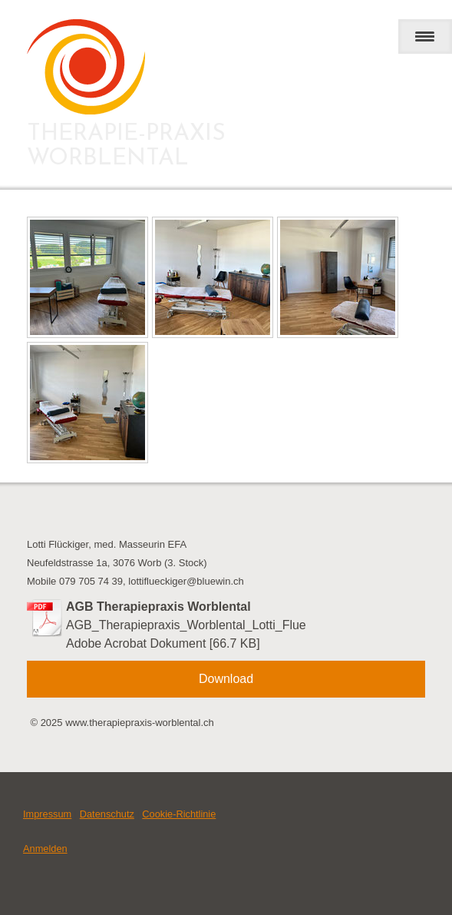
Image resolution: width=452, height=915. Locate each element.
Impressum (47, 814)
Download (226, 678)
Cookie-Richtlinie (179, 814)
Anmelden (45, 848)
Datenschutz (107, 814)
